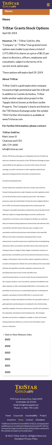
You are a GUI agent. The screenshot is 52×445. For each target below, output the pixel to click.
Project (43, 415)
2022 (7, 359)
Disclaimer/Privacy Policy (26, 438)
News (20, 419)
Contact (29, 419)
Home (8, 415)
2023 (7, 352)
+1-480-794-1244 (29, 408)
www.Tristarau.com (12, 119)
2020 (7, 372)
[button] (48, 4)
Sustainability (31, 415)
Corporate (18, 415)
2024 (7, 345)
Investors (11, 419)
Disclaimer (40, 419)
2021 (7, 365)
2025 (7, 339)
